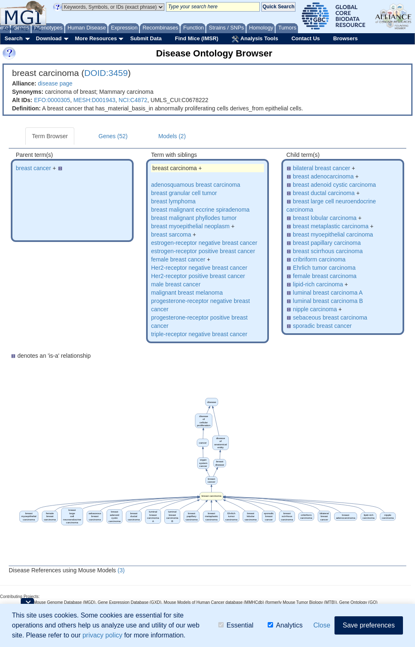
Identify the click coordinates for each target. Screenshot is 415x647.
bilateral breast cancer (321, 168)
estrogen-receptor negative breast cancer (204, 242)
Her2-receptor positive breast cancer (198, 276)
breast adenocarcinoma (323, 176)
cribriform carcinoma (319, 259)
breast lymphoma (173, 201)
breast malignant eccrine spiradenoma (200, 209)
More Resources (96, 38)
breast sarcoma (171, 234)
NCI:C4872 (133, 100)
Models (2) (172, 136)
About (9, 28)
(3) (120, 570)
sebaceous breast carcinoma (330, 317)
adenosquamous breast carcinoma (195, 184)
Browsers (345, 38)
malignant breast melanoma (187, 292)
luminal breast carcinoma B (328, 301)
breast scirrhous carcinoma (328, 251)
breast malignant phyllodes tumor (194, 218)
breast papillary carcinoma (327, 242)
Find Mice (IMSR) (196, 38)
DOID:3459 (106, 73)
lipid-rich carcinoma (318, 284)
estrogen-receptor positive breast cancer (203, 251)
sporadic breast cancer (322, 325)
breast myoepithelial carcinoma (333, 234)
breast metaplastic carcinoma (331, 226)
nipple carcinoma (315, 309)
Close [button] (321, 625)
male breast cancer (175, 284)
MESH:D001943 (94, 100)
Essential (236, 625)
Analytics (285, 625)
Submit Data (146, 38)
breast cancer (33, 168)
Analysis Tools (255, 39)
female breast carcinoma (324, 276)
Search (13, 38)
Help (23, 28)
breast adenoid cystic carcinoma (334, 184)
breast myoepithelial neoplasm (190, 226)
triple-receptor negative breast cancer (199, 334)
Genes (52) (112, 136)
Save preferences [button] (369, 625)
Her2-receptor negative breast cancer (199, 267)
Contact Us (305, 38)
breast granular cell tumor (184, 193)
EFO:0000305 (52, 100)
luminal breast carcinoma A (328, 292)
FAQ (37, 28)
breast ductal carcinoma (324, 193)
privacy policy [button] (102, 635)
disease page (55, 83)
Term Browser (50, 136)
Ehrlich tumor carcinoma (324, 267)
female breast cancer (178, 259)
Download (48, 38)
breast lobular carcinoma (324, 218)
